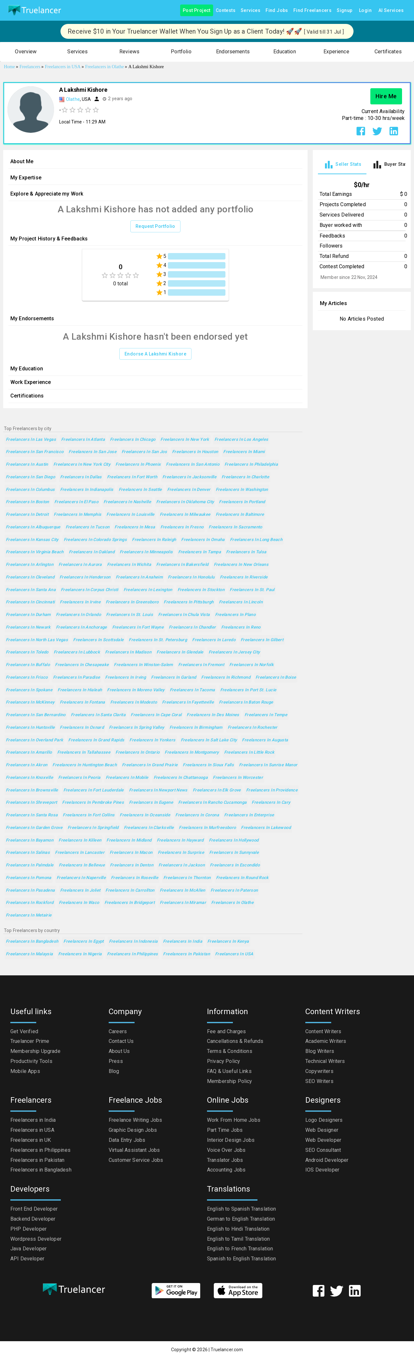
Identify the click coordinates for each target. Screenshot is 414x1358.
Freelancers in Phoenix (138, 465)
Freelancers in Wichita (129, 565)
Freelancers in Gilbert (262, 640)
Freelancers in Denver (189, 490)
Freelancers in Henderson (85, 577)
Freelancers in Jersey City (234, 652)
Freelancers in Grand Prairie (150, 765)
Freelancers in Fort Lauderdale (93, 790)
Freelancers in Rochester (252, 728)
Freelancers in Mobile (127, 778)
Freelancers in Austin (27, 465)
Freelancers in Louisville (130, 515)
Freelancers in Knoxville (29, 778)
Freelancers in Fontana (82, 702)
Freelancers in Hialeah (79, 690)
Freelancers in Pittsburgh (188, 602)
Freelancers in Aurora (80, 565)
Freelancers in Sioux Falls (208, 765)
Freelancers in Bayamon (30, 840)
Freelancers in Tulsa (246, 552)
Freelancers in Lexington (148, 590)
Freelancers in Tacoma (192, 690)
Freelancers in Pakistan (186, 954)
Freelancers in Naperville (81, 878)
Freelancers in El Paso (76, 502)
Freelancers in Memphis (77, 515)
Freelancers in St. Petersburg (157, 640)
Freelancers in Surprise (181, 853)
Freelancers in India (182, 942)
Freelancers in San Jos (144, 452)
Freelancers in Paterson (234, 891)
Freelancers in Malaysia (29, 954)
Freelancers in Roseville (134, 878)
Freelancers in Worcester (238, 778)
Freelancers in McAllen (182, 891)
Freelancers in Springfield (93, 828)
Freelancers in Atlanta (83, 440)
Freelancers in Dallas (81, 477)
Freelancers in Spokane (29, 690)
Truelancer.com (227, 1349)
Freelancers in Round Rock (242, 878)
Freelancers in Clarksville (149, 828)
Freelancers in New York (185, 440)
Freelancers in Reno (241, 627)
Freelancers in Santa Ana (31, 590)
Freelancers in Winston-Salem (143, 665)
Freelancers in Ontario (137, 753)
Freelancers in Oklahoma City (185, 502)
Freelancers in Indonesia (133, 942)
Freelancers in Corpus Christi (90, 590)
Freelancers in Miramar (182, 903)
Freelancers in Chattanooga (180, 778)
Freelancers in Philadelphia (251, 465)
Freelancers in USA (234, 954)
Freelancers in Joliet (80, 891)
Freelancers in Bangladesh (32, 942)
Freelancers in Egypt (83, 942)
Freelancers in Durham (28, 615)
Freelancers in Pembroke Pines (93, 803)
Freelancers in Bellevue (82, 865)
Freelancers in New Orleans (241, 565)
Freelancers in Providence (272, 790)
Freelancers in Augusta (265, 740)
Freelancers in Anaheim (139, 577)
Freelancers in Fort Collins (88, 815)
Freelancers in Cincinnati (30, 602)
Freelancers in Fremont (201, 665)
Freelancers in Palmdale (30, 865)
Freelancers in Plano (235, 615)
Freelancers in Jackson (181, 865)
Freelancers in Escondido (235, 865)
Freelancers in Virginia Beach (35, 552)
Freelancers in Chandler (192, 627)
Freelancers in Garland (173, 678)
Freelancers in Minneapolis (146, 552)
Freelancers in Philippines (132, 954)
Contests (225, 10)
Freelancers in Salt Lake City (209, 740)
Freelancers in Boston (27, 502)
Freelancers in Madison (128, 652)
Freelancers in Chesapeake (82, 665)
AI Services (391, 10)
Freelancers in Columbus (30, 490)
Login (365, 10)
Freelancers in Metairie (29, 915)
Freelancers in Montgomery (191, 753)
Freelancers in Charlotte (245, 477)
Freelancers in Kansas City (32, 540)
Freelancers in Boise (275, 678)
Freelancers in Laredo (214, 640)
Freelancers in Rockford (30, 903)
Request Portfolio (155, 226)
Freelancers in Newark (28, 627)
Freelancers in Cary (270, 803)
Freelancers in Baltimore (240, 515)
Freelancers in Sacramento (235, 527)
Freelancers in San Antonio (193, 465)
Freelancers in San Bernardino (36, 715)
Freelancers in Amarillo (29, 753)
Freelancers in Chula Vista (184, 615)
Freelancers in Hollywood (234, 840)
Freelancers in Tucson (87, 527)
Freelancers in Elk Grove (216, 790)
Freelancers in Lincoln (241, 602)
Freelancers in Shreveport (31, 803)
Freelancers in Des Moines (212, 715)
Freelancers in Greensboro (132, 602)
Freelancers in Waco (79, 903)
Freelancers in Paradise (77, 678)
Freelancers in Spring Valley (136, 728)
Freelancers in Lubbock (76, 652)
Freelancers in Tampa (199, 552)
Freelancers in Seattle (140, 490)
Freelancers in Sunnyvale (234, 853)
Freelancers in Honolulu (191, 577)
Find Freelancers (312, 10)
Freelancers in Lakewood (266, 828)
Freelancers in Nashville (127, 502)
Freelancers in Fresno (182, 527)
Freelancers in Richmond (226, 678)
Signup (344, 10)
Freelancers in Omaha (203, 540)
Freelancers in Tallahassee (84, 753)
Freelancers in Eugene (151, 803)
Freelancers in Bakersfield (182, 565)
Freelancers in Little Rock (249, 753)
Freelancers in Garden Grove (34, 828)
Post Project (196, 10)
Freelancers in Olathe (232, 903)
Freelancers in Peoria (79, 778)
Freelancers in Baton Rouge (246, 702)
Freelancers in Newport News (158, 790)
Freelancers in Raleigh (154, 540)
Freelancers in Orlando (78, 615)
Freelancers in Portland (242, 502)
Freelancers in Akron (27, 765)
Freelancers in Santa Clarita (98, 715)
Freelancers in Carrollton (130, 891)
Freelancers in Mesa (134, 527)
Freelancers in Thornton (187, 878)
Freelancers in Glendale (180, 652)
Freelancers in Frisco (27, 678)
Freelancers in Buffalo (28, 665)
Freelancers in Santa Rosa (32, 815)
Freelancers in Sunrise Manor (268, 765)
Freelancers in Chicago (133, 440)
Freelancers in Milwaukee (185, 515)
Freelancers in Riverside (244, 577)
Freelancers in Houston (195, 452)
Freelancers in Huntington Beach (84, 765)
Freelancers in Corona (197, 815)
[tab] (342, 164)
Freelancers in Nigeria (80, 954)
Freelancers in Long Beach (256, 540)
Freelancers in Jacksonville (189, 477)
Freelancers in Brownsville (32, 790)
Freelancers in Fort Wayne (138, 627)
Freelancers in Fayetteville (188, 702)
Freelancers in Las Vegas (31, 440)
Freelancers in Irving (125, 678)
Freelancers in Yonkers (152, 740)
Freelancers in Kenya (228, 942)
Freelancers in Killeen (80, 840)
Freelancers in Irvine (80, 602)
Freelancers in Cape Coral (156, 715)
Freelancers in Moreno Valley (136, 690)
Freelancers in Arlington (30, 565)
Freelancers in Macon (131, 853)
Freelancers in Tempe (266, 715)
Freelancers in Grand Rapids (96, 740)
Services (250, 10)
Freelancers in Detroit (27, 515)
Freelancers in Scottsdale (98, 640)
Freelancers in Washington (241, 490)
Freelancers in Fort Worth (132, 477)
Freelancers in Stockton (201, 590)
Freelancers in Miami (244, 452)
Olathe (73, 99)
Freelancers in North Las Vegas (37, 640)
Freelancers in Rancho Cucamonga (212, 803)
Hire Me (386, 96)
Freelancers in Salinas (28, 853)
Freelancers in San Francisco (35, 452)
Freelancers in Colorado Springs (95, 540)
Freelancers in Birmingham (196, 728)
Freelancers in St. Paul (252, 590)
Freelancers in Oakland (92, 552)
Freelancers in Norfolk (251, 665)
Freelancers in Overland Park (34, 740)
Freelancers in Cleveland (30, 577)
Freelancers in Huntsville (30, 728)
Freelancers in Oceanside (144, 815)
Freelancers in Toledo (27, 652)
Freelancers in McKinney (30, 702)
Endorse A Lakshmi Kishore (155, 354)
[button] (26, 52)
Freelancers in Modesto (133, 702)
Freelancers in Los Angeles (241, 440)
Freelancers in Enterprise (249, 815)
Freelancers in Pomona (29, 878)
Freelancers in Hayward (180, 840)
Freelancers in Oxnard (82, 728)
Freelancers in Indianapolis (87, 490)
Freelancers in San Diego (30, 477)
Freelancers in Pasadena (30, 891)
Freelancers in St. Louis (129, 615)
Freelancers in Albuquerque (33, 527)
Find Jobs (277, 10)
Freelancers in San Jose (92, 452)
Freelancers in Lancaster (80, 853)
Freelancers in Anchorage (81, 627)
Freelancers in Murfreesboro (207, 828)
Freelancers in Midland (129, 840)
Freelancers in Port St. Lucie (248, 690)
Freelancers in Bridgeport (129, 903)
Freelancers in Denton (132, 865)
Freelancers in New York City (82, 465)
